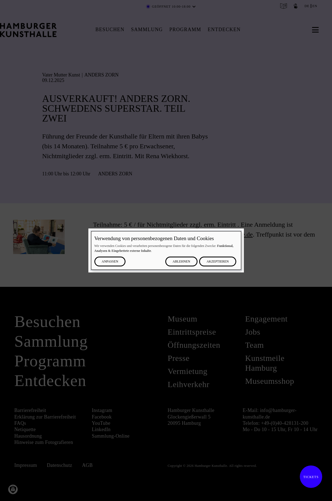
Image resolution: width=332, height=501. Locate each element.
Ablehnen (181, 262)
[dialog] (166, 250)
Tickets (309, 477)
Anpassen (110, 262)
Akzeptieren (218, 262)
